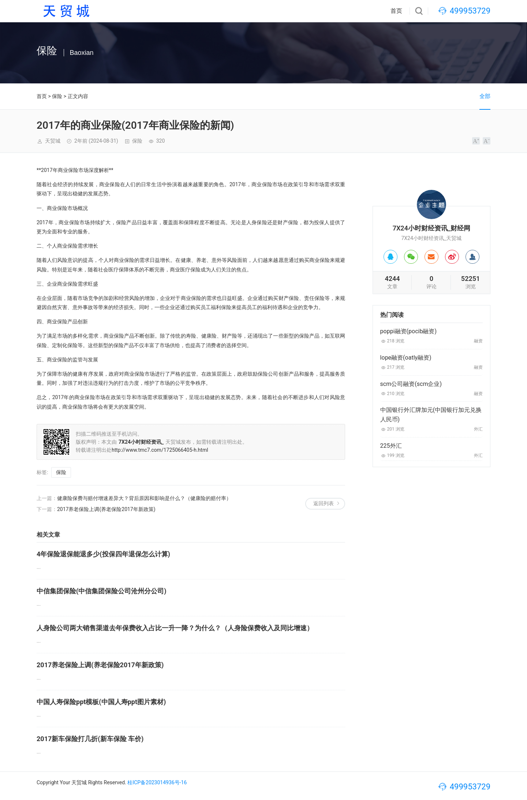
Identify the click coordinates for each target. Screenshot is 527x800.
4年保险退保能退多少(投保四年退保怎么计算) (103, 554)
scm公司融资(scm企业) (411, 383)
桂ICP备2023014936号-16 (157, 782)
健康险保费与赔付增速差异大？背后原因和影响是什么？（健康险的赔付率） (144, 498)
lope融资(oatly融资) (405, 357)
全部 (484, 96)
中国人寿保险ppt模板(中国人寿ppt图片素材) (101, 702)
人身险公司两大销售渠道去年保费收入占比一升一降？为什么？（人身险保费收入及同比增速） (175, 628)
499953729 (470, 10)
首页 (396, 10)
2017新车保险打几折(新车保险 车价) (90, 739)
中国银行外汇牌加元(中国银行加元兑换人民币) (431, 414)
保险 (57, 96)
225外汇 (391, 445)
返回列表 (323, 503)
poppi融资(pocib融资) (408, 331)
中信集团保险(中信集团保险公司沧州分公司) (102, 591)
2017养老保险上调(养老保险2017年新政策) (106, 509)
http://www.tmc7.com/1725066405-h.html (160, 450)
